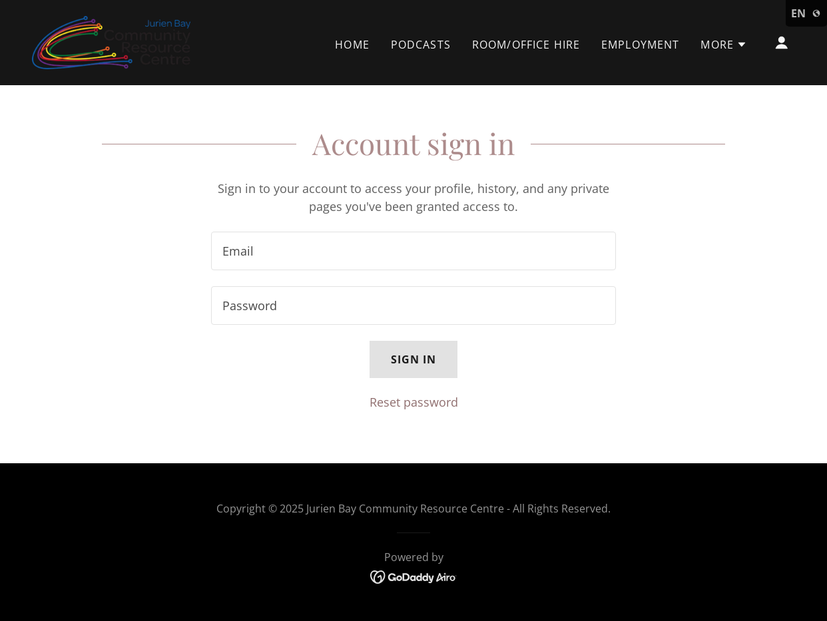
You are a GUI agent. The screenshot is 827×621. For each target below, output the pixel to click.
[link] (111, 41)
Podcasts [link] (421, 44)
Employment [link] (640, 44)
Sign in (414, 359)
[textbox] (413, 251)
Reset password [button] (414, 402)
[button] (723, 45)
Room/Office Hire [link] (526, 44)
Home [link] (352, 44)
